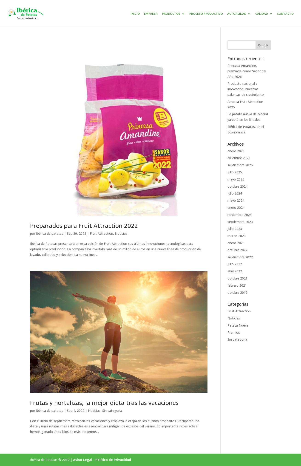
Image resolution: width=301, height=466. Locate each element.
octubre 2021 (237, 278)
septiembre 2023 (240, 222)
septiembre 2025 (240, 165)
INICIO (135, 14)
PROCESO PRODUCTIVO (206, 14)
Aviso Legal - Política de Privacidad (102, 460)
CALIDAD (261, 14)
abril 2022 (234, 271)
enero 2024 (235, 207)
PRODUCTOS (171, 14)
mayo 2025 (235, 179)
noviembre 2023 (239, 214)
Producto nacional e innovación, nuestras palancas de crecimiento (245, 89)
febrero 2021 (237, 285)
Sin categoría (112, 410)
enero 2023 (235, 243)
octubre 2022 (237, 250)
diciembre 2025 (238, 158)
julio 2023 (234, 228)
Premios (233, 332)
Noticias (121, 233)
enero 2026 (235, 151)
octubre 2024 (237, 186)
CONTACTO (285, 14)
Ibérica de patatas (49, 233)
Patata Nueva (237, 325)
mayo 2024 (235, 200)
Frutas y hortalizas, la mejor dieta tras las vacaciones (104, 402)
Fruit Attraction (101, 233)
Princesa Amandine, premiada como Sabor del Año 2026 (246, 71)
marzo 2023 (236, 236)
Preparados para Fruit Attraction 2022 (84, 225)
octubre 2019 (237, 292)
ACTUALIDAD (236, 14)
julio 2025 (234, 172)
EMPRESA (151, 14)
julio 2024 (234, 193)
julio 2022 (234, 264)
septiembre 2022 (240, 257)
